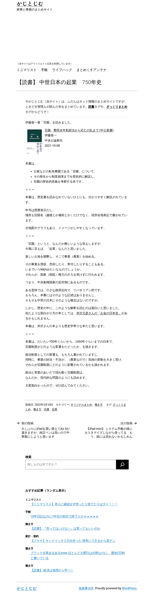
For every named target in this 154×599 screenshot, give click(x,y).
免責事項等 (86, 588)
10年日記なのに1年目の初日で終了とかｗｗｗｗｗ (65, 516)
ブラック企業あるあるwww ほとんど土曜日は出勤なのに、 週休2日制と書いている (78, 555)
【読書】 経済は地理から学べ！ (52, 570)
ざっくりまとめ (116, 106)
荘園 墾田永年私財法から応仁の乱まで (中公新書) (79, 130)
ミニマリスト (27, 70)
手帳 (44, 70)
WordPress (129, 588)
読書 (91, 106)
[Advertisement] (77, 36)
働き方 (99, 404)
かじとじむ (27, 588)
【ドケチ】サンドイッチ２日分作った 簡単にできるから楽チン (73, 540)
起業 (54, 409)
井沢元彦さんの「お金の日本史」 (98, 313)
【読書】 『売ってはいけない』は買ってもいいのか (65, 528)
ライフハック (62, 70)
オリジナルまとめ (81, 404)
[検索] (122, 464)
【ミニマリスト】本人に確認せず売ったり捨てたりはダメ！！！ (74, 504)
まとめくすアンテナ (91, 70)
